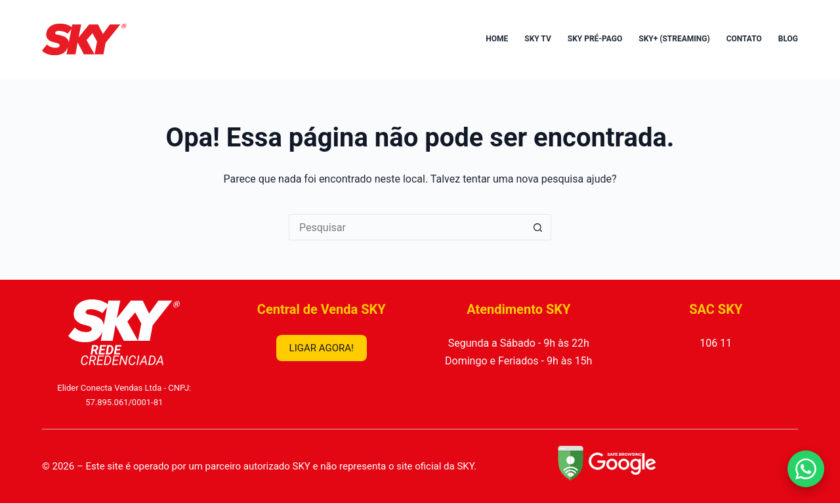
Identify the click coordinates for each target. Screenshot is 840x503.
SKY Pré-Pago (595, 38)
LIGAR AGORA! (321, 348)
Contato (744, 38)
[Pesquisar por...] (407, 227)
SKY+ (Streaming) (674, 38)
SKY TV (537, 38)
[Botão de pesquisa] (538, 227)
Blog (788, 38)
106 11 (716, 343)
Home (497, 38)
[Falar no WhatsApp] (806, 468)
